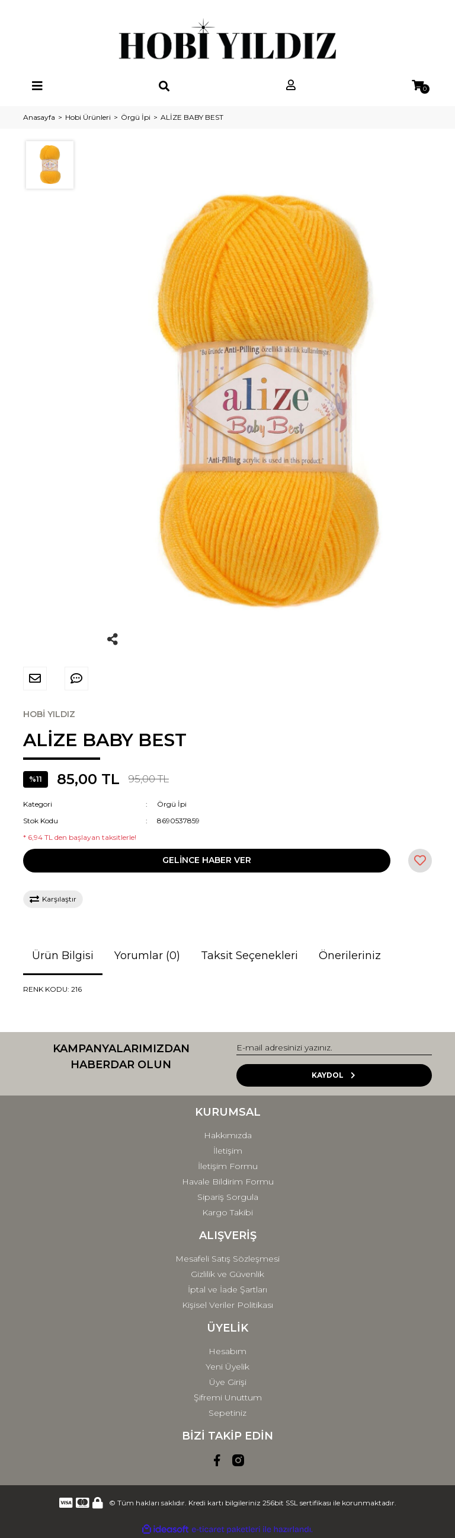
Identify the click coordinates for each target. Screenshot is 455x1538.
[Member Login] (291, 86)
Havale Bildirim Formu (228, 1181)
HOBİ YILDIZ (49, 714)
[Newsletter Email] (334, 1048)
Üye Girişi (227, 1382)
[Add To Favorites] (420, 861)
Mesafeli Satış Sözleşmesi (227, 1258)
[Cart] (418, 86)
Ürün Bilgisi (63, 955)
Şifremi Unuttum (228, 1397)
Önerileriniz (350, 955)
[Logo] (227, 38)
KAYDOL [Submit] (334, 1075)
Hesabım (227, 1351)
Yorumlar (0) (147, 955)
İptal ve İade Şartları (227, 1289)
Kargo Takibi (227, 1212)
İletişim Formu (228, 1166)
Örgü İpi (172, 804)
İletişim (227, 1150)
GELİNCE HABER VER (206, 860)
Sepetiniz (227, 1413)
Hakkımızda (228, 1135)
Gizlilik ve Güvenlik (227, 1274)
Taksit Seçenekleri (249, 955)
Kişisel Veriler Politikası (227, 1305)
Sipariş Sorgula (227, 1197)
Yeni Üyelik (227, 1366)
